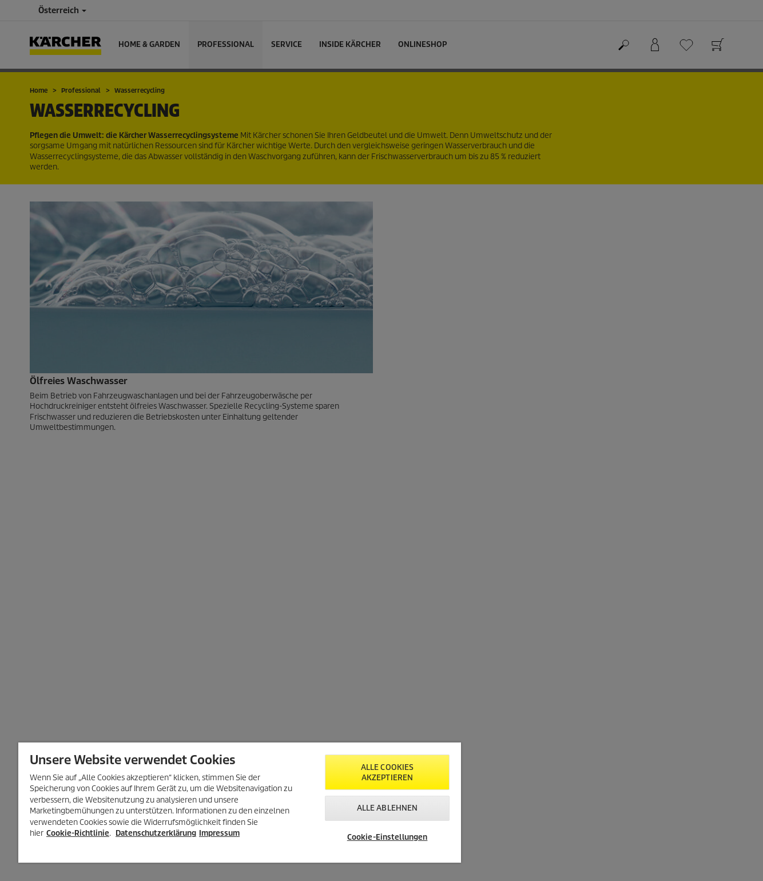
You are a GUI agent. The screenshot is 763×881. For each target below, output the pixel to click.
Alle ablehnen (387, 808)
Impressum (219, 833)
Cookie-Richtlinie (77, 833)
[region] (239, 802)
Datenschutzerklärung (156, 833)
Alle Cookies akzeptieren (387, 773)
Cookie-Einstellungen (387, 837)
